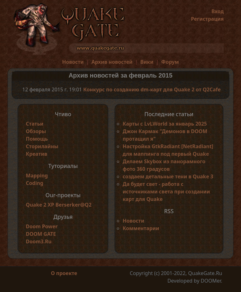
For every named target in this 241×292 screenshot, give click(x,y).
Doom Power (42, 226)
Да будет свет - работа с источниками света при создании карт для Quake (166, 192)
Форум (170, 61)
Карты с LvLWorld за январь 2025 (165, 123)
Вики (146, 61)
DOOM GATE (41, 233)
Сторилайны (42, 146)
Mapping (37, 175)
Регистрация (207, 18)
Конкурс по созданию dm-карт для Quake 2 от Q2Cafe (152, 89)
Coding (34, 183)
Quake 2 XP (40, 204)
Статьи (34, 123)
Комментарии (141, 228)
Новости (73, 61)
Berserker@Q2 (74, 204)
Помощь (37, 138)
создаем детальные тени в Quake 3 (168, 176)
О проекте (64, 273)
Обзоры (36, 131)
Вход (218, 11)
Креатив (36, 153)
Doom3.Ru (38, 241)
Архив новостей (111, 61)
